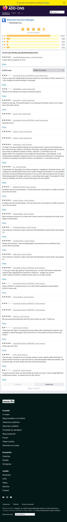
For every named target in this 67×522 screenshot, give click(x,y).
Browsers (7, 475)
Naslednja (49, 384)
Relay (5, 483)
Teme (13, 13)
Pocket (6, 490)
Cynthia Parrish (18, 241)
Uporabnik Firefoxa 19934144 (23, 268)
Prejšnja (18, 384)
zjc (14, 167)
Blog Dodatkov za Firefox (14, 418)
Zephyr (15, 131)
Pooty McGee (18, 297)
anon (15, 355)
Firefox (46, 3)
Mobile (6, 460)
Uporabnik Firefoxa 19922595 (23, 310)
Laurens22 (16, 370)
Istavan (15, 138)
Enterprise (7, 464)
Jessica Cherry (18, 200)
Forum (5, 438)
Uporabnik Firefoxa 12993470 (23, 303)
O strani (6, 414)
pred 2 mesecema (41, 75)
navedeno (10, 508)
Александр (17, 144)
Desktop (6, 456)
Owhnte (16, 316)
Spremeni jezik (8, 514)
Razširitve (6, 13)
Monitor (6, 486)
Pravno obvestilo (28, 504)
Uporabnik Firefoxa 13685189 (23, 343)
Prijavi (4, 64)
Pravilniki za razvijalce (12, 430)
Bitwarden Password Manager (20, 20)
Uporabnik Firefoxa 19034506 (23, 120)
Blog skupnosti (9, 434)
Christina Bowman (19, 227)
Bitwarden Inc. (15, 23)
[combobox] (57, 12)
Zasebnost (6, 504)
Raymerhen (17, 100)
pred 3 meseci (27, 144)
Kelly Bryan (17, 254)
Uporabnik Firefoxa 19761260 (23, 283)
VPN (5, 479)
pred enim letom (36, 57)
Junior (15, 328)
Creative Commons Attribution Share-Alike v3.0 (19, 510)
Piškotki (16, 504)
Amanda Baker (18, 214)
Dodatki (6, 411)
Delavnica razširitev (11, 422)
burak (15, 114)
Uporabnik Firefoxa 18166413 (23, 75)
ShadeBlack (17, 89)
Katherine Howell (19, 187)
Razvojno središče (11, 426)
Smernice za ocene (11, 445)
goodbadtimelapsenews (21, 57)
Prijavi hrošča (8, 441)
